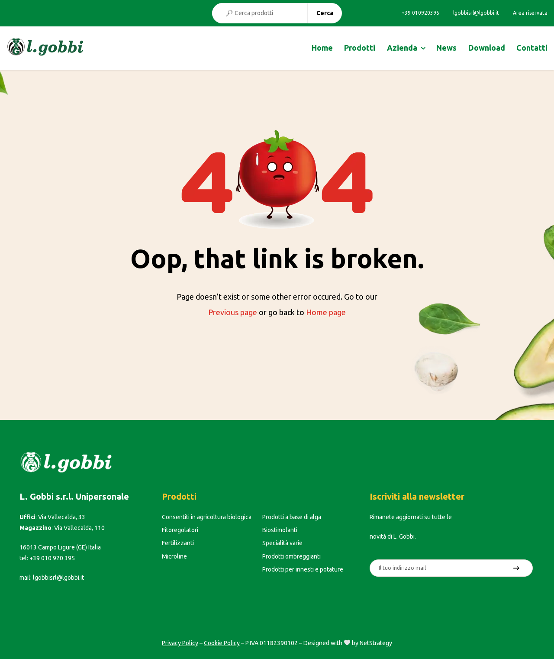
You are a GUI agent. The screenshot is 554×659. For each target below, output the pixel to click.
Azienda (402, 47)
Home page (326, 312)
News (446, 47)
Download (486, 47)
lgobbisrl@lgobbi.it (476, 13)
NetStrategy (376, 643)
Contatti (532, 47)
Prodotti (359, 47)
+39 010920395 (420, 13)
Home (322, 47)
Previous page (232, 312)
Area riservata (530, 13)
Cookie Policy (222, 643)
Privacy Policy (180, 643)
